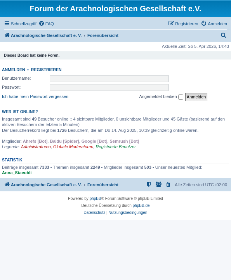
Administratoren (36, 146)
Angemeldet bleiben (161, 97)
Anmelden (13, 69)
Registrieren (46, 69)
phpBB (95, 198)
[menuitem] (46, 23)
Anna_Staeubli (16, 172)
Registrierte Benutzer (116, 146)
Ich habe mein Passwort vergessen (35, 96)
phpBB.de (141, 205)
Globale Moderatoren (73, 146)
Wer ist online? (20, 111)
